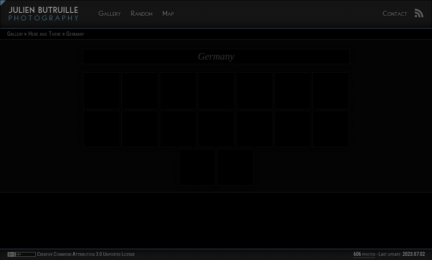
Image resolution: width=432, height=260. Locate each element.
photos (364, 254)
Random (141, 14)
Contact (395, 14)
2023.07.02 (413, 254)
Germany (75, 33)
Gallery (109, 14)
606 (357, 254)
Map (168, 14)
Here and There (44, 33)
